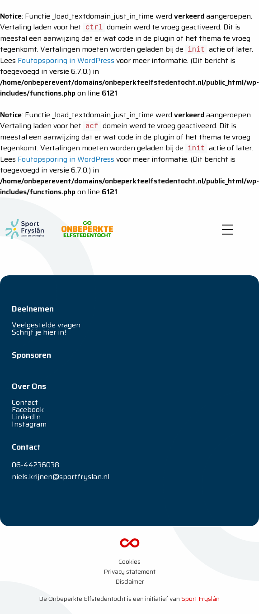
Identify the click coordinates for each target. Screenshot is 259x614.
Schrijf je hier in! (39, 332)
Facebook (28, 409)
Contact (25, 402)
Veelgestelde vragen (46, 325)
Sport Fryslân (200, 599)
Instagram (29, 424)
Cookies (129, 561)
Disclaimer (129, 581)
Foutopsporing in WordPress (66, 60)
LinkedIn (26, 416)
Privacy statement (129, 571)
